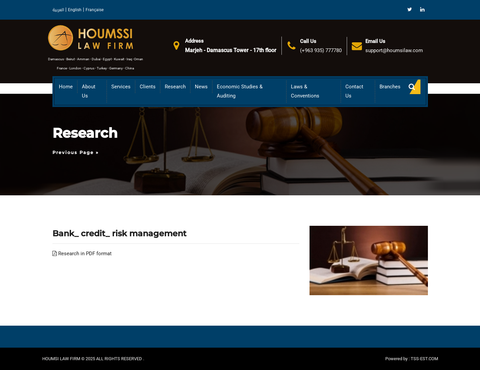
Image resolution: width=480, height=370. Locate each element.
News (201, 87)
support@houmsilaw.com (394, 50)
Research (175, 87)
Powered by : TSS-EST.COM (411, 358)
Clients (148, 87)
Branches (390, 87)
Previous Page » (75, 152)
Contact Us (354, 91)
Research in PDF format (82, 254)
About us (88, 91)
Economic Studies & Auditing (239, 91)
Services (121, 87)
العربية (58, 10)
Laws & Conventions (305, 91)
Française (95, 9)
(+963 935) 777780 (321, 50)
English (75, 9)
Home (66, 87)
